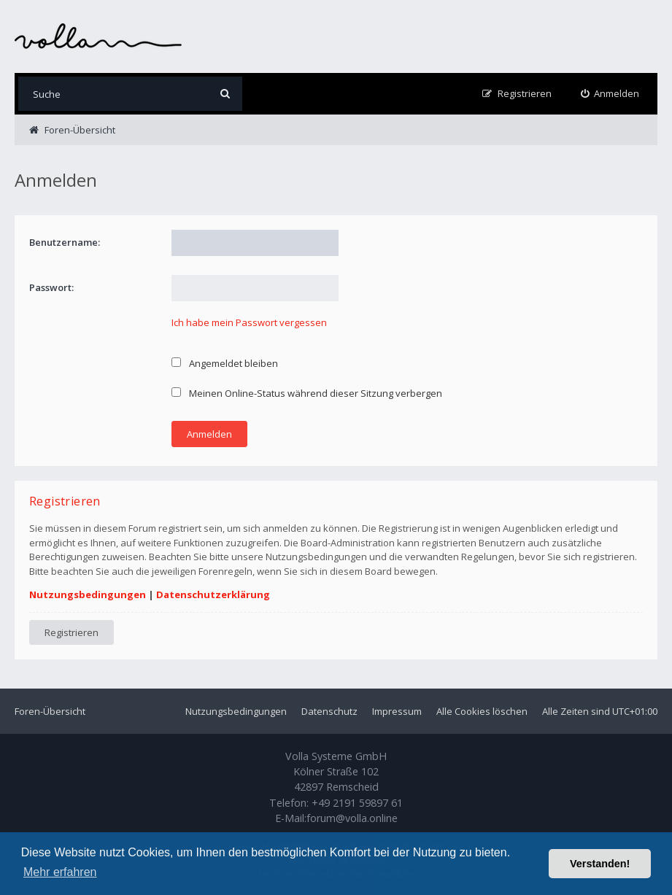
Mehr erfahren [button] (60, 872)
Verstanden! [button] (600, 863)
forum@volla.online (352, 818)
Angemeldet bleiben (224, 363)
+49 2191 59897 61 (357, 803)
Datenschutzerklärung (213, 594)
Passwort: (51, 287)
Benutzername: (64, 242)
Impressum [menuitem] (397, 711)
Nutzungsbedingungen (87, 594)
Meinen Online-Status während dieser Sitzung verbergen (306, 393)
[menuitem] (610, 94)
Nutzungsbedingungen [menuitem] (236, 711)
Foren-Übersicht (50, 711)
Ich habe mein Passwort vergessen (249, 322)
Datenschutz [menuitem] (329, 711)
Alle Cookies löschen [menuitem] (482, 711)
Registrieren (72, 632)
